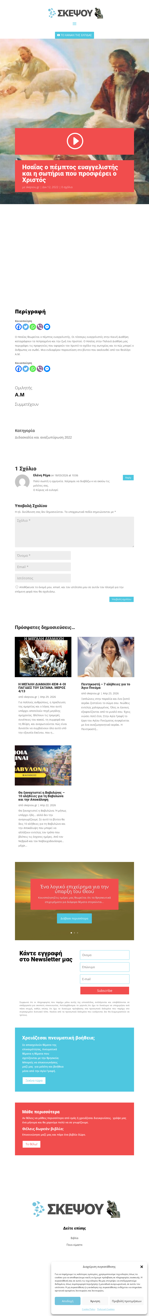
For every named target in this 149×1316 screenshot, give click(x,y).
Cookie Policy (88, 1309)
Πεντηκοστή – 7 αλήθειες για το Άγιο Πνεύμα (105, 686)
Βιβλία (74, 1238)
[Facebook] (18, 327)
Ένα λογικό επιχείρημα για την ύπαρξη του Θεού (74, 889)
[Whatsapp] (33, 327)
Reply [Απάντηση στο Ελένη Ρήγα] (128, 477)
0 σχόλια (66, 187)
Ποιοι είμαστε (74, 1244)
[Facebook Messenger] (47, 327)
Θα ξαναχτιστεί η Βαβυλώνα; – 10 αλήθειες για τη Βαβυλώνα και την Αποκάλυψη (41, 796)
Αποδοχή (67, 1301)
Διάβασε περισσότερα (74, 918)
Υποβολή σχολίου (121, 599)
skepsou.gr (32, 187)
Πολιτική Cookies (106, 1309)
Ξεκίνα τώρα (34, 1080)
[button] (142, 1267)
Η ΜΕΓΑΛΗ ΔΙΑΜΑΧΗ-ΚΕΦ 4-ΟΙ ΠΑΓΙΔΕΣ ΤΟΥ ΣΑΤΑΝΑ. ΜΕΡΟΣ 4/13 (42, 687)
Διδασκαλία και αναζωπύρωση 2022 (43, 437)
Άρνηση (95, 1301)
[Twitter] (25, 327)
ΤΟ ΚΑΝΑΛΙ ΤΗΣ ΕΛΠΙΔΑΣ (76, 35)
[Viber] (40, 327)
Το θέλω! (31, 1144)
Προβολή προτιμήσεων (127, 1301)
